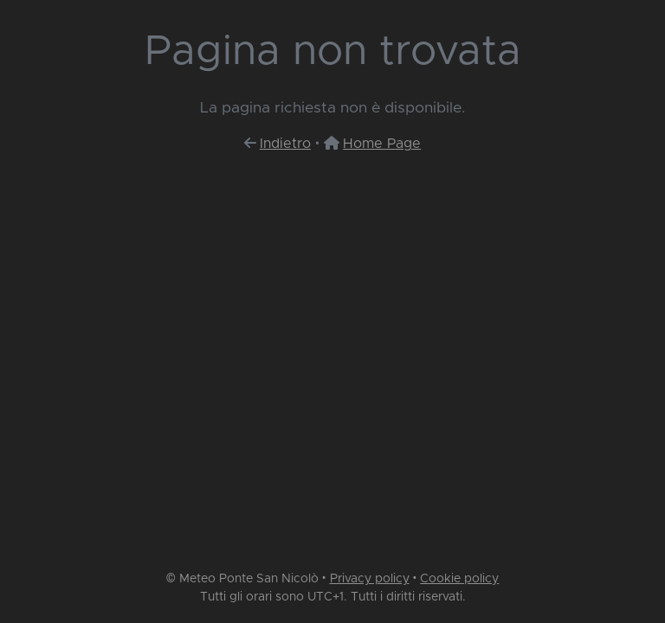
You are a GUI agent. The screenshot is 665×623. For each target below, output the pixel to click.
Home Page (382, 144)
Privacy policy (370, 579)
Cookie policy (459, 579)
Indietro (285, 144)
